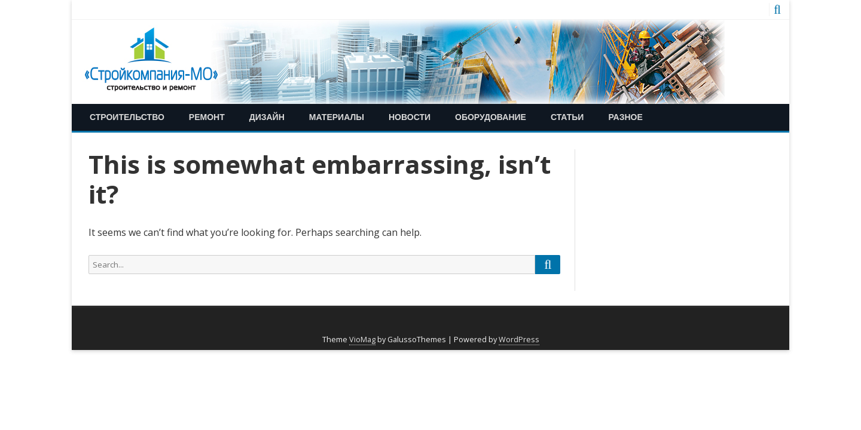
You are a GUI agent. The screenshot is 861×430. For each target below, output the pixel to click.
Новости (409, 116)
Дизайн (267, 116)
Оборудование (490, 116)
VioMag (362, 339)
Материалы (336, 116)
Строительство (127, 116)
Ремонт (207, 116)
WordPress (519, 339)
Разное (625, 116)
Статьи (567, 116)
